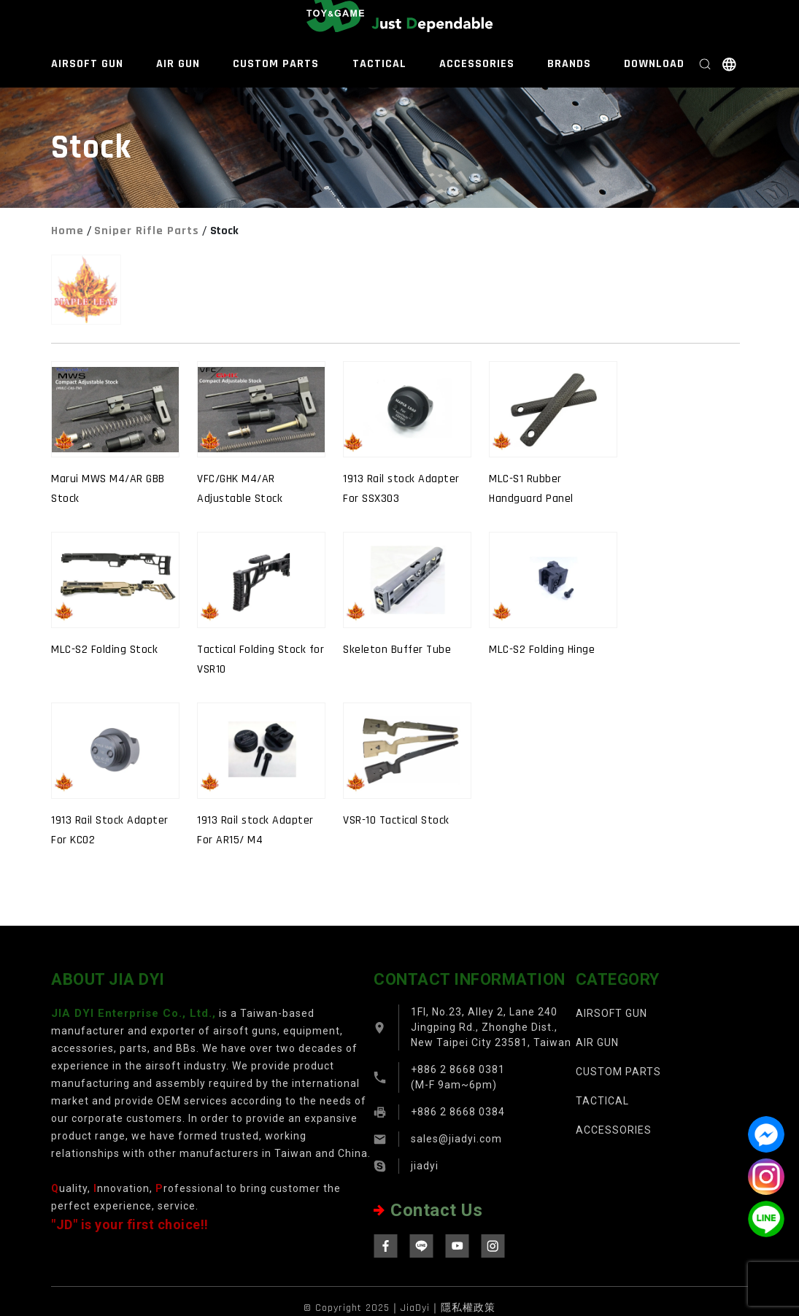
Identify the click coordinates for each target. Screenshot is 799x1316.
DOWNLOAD (654, 63)
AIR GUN (178, 63)
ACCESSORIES (476, 63)
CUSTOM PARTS (276, 63)
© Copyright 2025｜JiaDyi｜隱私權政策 (399, 1308)
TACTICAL (379, 63)
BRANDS (569, 63)
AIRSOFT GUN (87, 63)
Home (67, 231)
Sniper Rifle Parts (146, 231)
